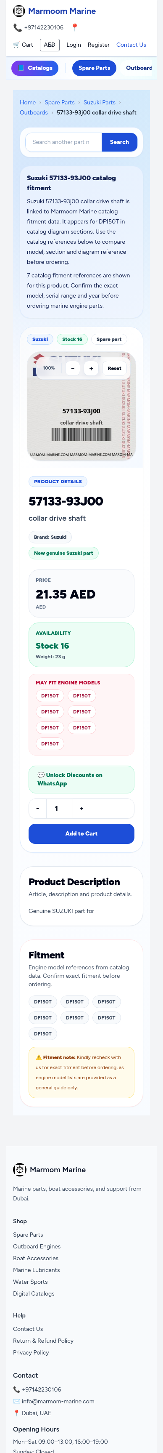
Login (73, 44)
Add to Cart (81, 833)
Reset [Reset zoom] (114, 368)
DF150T (50, 696)
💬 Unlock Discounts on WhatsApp (70, 779)
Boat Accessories (35, 1258)
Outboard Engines (36, 1246)
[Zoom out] (72, 368)
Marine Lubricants (36, 1270)
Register (99, 44)
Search (119, 142)
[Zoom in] (91, 368)
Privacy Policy (31, 1352)
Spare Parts (94, 68)
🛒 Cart (23, 44)
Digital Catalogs (34, 1293)
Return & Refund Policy (43, 1340)
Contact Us (131, 44)
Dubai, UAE (36, 1413)
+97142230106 (43, 27)
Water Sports (30, 1281)
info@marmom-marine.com (58, 1401)
